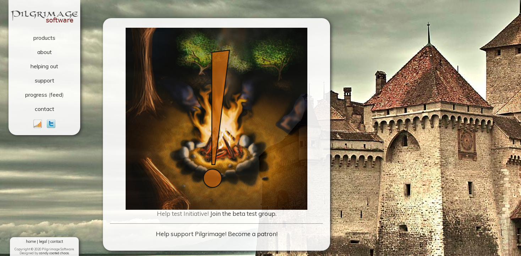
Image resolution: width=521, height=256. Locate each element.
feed (56, 94)
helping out (44, 66)
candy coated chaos (54, 253)
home (31, 241)
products (44, 37)
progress (36, 94)
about (44, 51)
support (44, 80)
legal (43, 241)
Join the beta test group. (243, 213)
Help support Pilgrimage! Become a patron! (217, 234)
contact (44, 108)
